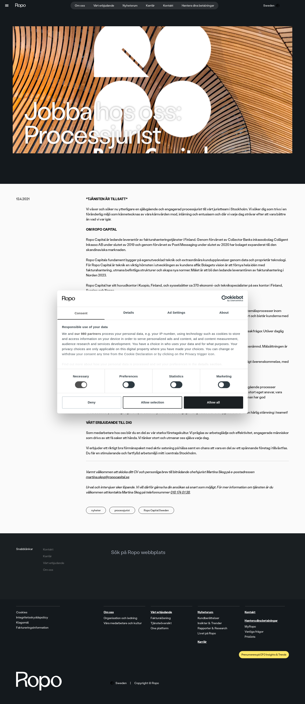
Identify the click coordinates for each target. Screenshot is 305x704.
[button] (6, 5)
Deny (92, 402)
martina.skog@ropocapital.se (107, 477)
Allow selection (152, 402)
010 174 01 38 (180, 492)
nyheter (96, 510)
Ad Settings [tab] (176, 312)
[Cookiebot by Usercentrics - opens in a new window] (224, 298)
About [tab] (224, 312)
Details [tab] (128, 312)
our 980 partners (88, 333)
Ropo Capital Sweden (156, 510)
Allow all (213, 402)
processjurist (122, 510)
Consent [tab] (81, 313)
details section (210, 364)
